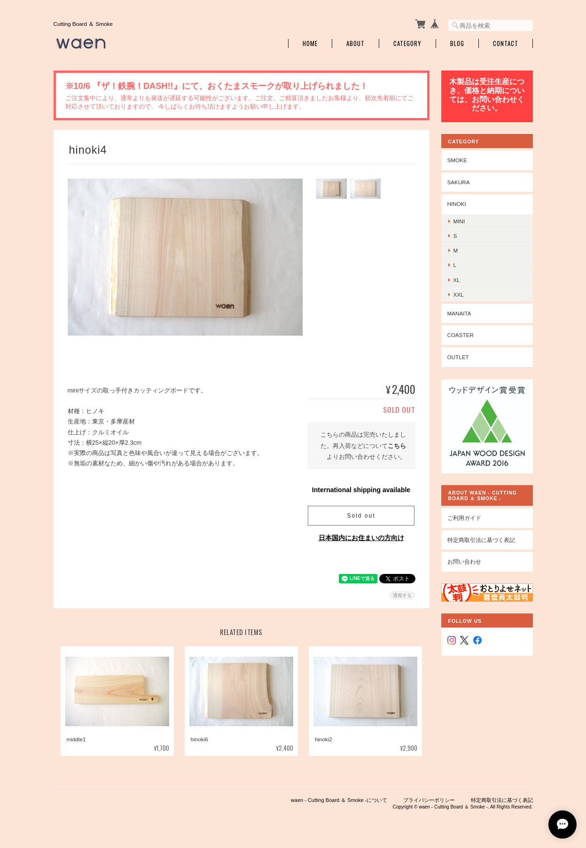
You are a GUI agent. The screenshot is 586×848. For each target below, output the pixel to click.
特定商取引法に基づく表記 (481, 540)
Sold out (361, 515)
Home (310, 43)
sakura (458, 182)
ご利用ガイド (464, 518)
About (355, 43)
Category (407, 43)
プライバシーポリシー (429, 800)
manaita (459, 313)
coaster (460, 335)
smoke (457, 160)
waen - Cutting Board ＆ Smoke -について (339, 800)
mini (459, 221)
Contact (505, 43)
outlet (458, 357)
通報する (402, 595)
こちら (397, 445)
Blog (457, 43)
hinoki (456, 204)
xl (456, 280)
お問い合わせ (464, 561)
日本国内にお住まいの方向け (361, 538)
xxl (458, 294)
